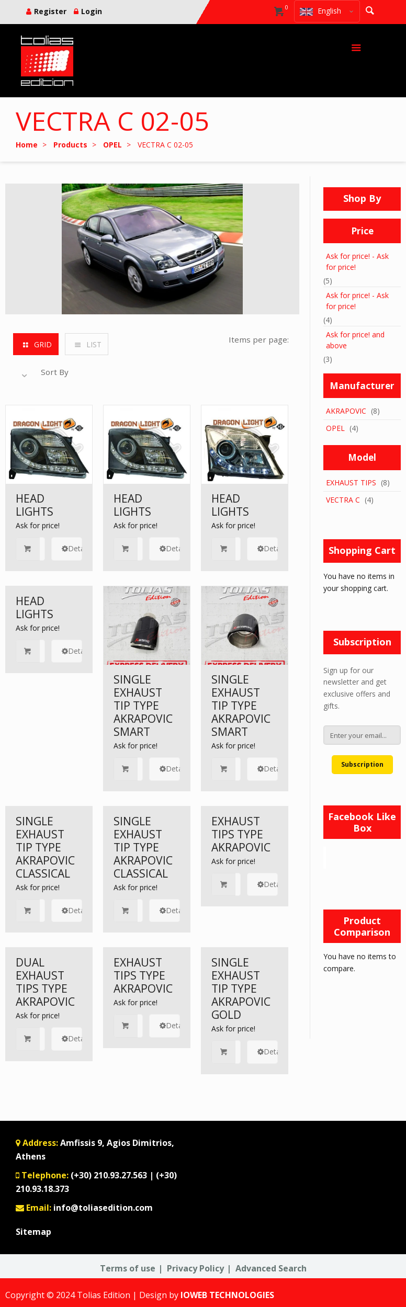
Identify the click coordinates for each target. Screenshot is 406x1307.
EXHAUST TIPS (351, 482)
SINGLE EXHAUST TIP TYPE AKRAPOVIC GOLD (240, 988)
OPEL (335, 428)
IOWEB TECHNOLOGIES (227, 1295)
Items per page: (259, 339)
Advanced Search (271, 1268)
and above (355, 339)
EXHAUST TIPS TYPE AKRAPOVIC (240, 834)
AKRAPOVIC (346, 411)
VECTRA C (343, 500)
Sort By (55, 372)
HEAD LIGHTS (34, 505)
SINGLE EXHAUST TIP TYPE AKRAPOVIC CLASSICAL (45, 847)
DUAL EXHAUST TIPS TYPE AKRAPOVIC (45, 982)
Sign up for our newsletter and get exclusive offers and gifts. (356, 688)
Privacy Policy (195, 1268)
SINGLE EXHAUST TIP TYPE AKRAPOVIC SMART (143, 705)
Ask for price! (38, 525)
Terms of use (127, 1268)
